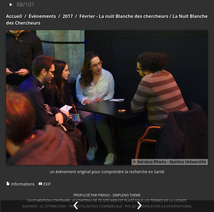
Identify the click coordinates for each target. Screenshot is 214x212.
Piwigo (104, 195)
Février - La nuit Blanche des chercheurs (123, 16)
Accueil (14, 16)
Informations (20, 184)
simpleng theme (126, 195)
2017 (68, 16)
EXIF (44, 184)
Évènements (42, 16)
